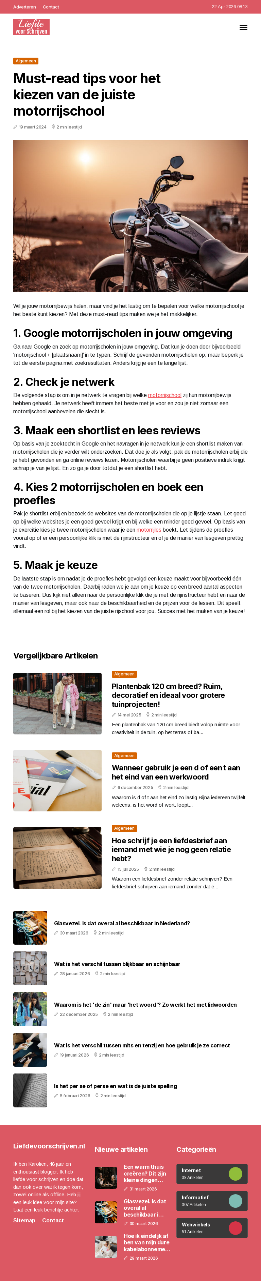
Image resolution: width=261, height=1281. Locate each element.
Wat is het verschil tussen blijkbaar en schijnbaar (117, 964)
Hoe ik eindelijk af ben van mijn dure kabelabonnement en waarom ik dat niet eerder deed (147, 1243)
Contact (51, 6)
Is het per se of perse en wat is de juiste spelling (115, 1086)
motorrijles (149, 530)
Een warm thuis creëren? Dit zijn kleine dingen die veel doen (145, 1173)
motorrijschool (164, 395)
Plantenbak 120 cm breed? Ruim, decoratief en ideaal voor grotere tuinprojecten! (168, 695)
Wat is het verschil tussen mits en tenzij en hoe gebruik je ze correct (142, 1045)
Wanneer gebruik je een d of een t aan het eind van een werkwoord (176, 772)
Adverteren (24, 6)
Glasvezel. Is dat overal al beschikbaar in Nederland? (122, 923)
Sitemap (24, 1220)
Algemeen (26, 60)
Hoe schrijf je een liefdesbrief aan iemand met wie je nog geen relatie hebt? (171, 849)
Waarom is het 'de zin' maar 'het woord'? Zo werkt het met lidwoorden (145, 1005)
